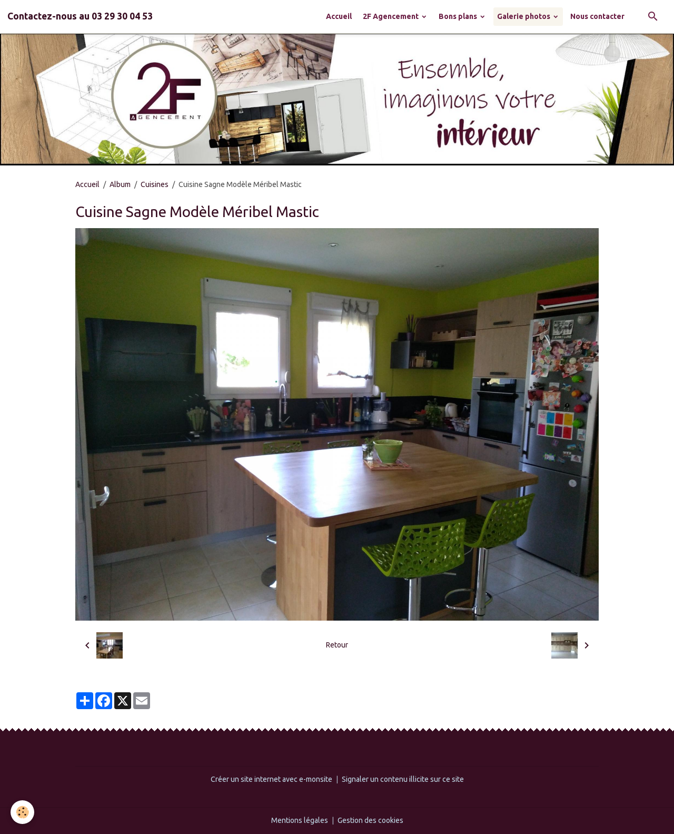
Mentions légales (299, 820)
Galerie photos (524, 16)
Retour (337, 645)
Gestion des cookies (370, 820)
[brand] (80, 16)
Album (120, 184)
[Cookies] (22, 812)
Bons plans (459, 16)
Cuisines (154, 184)
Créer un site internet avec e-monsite (271, 779)
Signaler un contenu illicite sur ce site (403, 779)
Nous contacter (597, 16)
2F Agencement (391, 16)
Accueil (339, 16)
